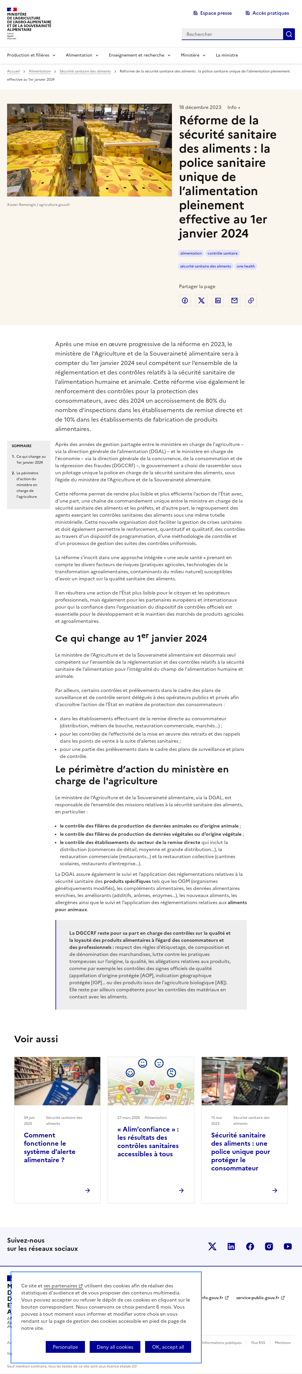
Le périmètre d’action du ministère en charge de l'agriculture (27, 484)
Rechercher (289, 34)
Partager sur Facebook (185, 300)
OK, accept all (168, 1346)
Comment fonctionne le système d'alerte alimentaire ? (50, 1147)
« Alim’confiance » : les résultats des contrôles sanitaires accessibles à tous (148, 1141)
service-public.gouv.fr (257, 1298)
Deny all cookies (115, 1346)
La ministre (227, 55)
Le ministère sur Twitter (212, 1246)
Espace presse (216, 12)
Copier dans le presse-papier (251, 300)
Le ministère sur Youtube (288, 1246)
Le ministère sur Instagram (269, 1246)
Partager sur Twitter (201, 300)
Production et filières (28, 55)
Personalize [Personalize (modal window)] (65, 1346)
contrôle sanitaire (223, 253)
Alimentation (79, 55)
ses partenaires (60, 1285)
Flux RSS (258, 1342)
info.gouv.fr (211, 1298)
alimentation (191, 253)
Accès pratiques (270, 12)
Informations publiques (222, 1342)
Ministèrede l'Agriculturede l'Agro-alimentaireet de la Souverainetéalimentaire (29, 21)
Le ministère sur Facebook (250, 1246)
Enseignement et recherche (136, 55)
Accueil (13, 71)
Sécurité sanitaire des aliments (85, 71)
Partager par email (234, 300)
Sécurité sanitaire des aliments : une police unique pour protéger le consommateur (240, 1151)
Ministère (190, 55)
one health (246, 266)
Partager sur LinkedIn (218, 300)
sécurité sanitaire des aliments (205, 266)
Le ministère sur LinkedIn (231, 1246)
